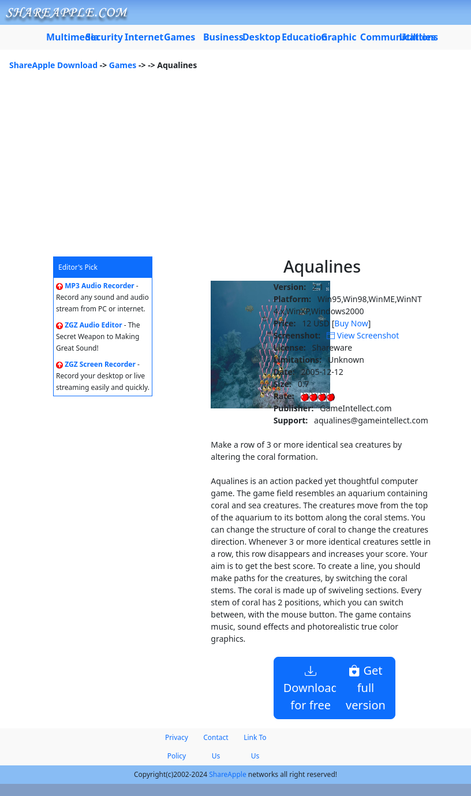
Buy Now (351, 323)
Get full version (366, 688)
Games (123, 64)
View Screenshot (363, 335)
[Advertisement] (235, 170)
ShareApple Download (53, 64)
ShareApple (227, 774)
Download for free (310, 688)
